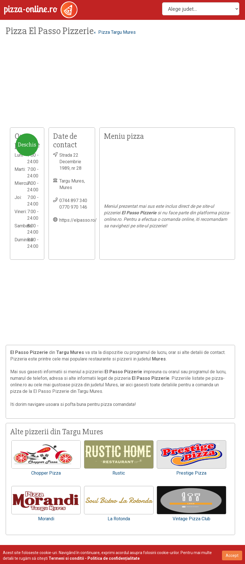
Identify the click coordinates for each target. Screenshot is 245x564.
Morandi (46, 518)
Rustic (118, 473)
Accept (232, 555)
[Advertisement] (122, 85)
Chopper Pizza (46, 473)
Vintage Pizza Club (191, 518)
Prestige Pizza (191, 473)
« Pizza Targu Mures (115, 32)
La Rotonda (119, 518)
